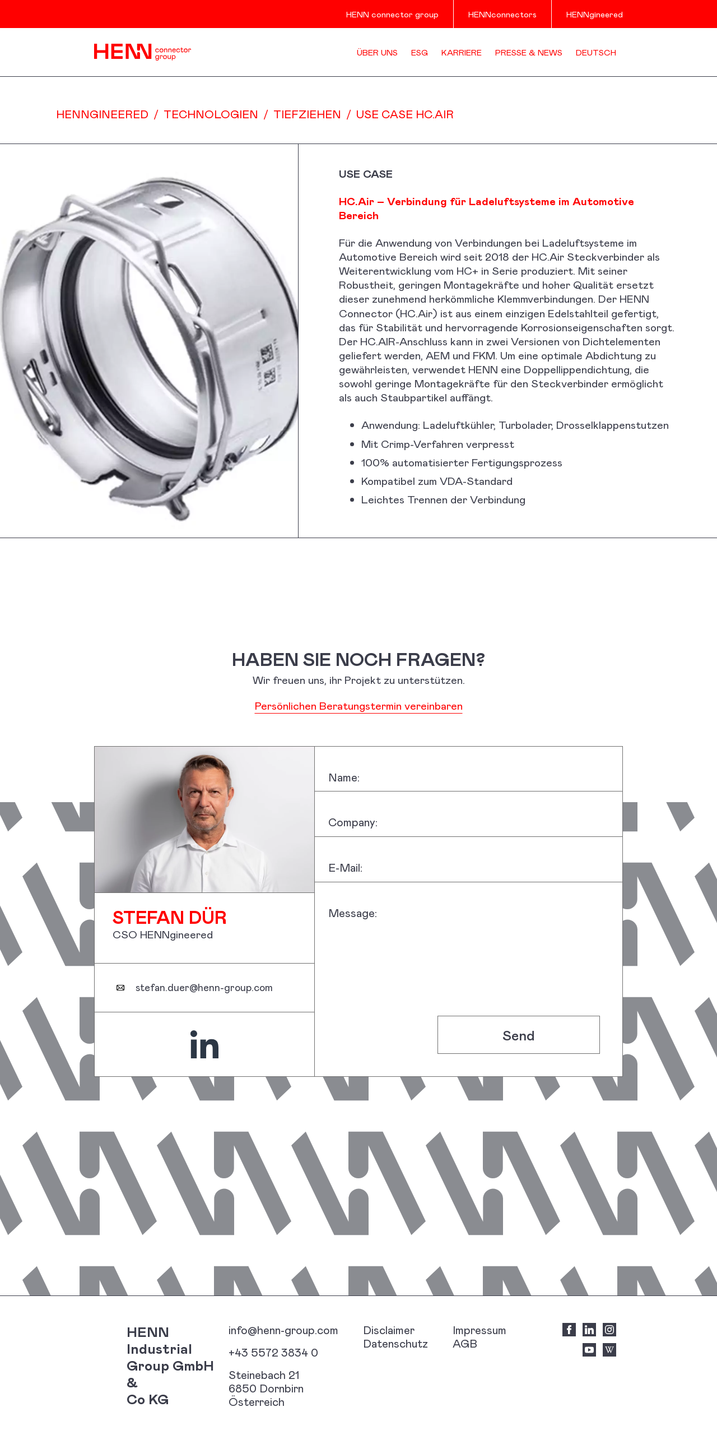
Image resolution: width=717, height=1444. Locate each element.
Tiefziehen (307, 114)
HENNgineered (594, 14)
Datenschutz (395, 1343)
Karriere (461, 52)
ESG (419, 52)
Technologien (211, 114)
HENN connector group (392, 14)
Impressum (479, 1329)
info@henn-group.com (283, 1329)
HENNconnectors (502, 14)
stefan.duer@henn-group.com (204, 988)
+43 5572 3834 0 (273, 1352)
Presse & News (528, 52)
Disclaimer (389, 1329)
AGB (465, 1343)
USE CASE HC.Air (405, 114)
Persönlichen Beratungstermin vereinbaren (359, 705)
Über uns (377, 52)
